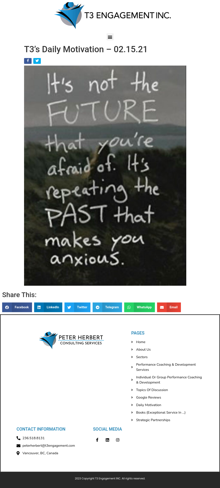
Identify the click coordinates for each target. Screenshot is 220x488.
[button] (110, 36)
